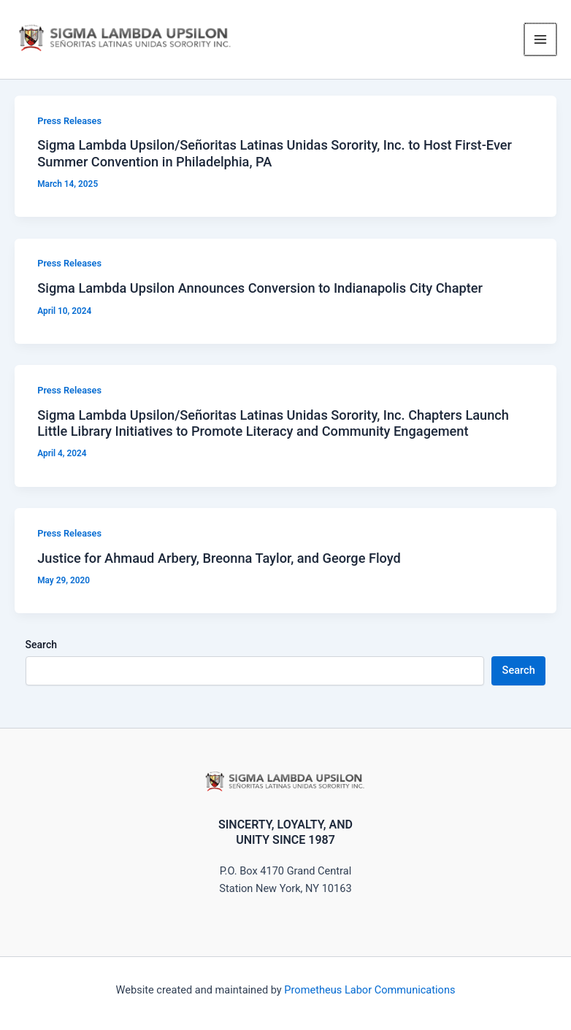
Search (41, 655)
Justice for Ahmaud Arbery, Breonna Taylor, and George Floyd (219, 567)
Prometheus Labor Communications (369, 989)
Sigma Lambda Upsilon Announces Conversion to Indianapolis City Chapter (260, 298)
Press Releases (69, 130)
